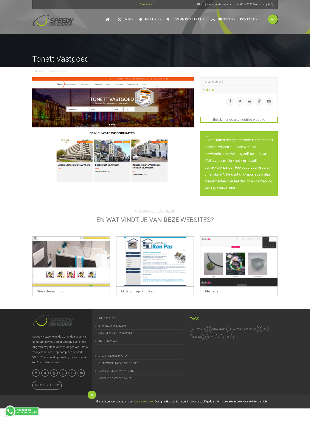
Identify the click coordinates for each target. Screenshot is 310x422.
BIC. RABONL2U (107, 340)
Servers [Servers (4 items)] (212, 337)
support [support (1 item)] (226, 337)
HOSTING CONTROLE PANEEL (115, 378)
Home (38, 71)
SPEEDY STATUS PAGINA (112, 355)
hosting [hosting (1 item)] (197, 337)
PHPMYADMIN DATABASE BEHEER (118, 363)
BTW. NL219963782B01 (112, 325)
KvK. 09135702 (107, 318)
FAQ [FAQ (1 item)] (264, 329)
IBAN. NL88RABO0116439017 (116, 333)
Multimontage (137, 291)
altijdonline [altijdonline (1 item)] (219, 329)
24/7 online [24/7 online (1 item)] (199, 329)
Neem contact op (47, 385)
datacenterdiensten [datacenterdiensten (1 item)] (245, 329)
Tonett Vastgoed (213, 81)
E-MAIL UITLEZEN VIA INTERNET (117, 370)
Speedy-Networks (143, 401)
